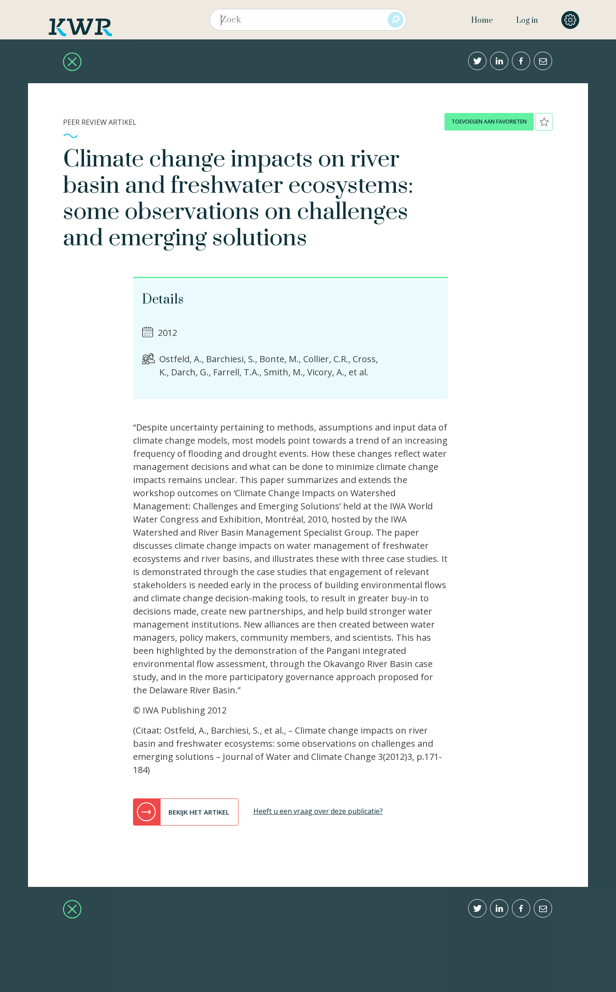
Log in (527, 20)
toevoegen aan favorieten (489, 121)
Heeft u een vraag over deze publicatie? (318, 811)
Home (482, 20)
